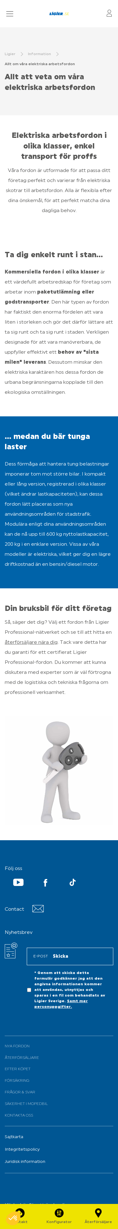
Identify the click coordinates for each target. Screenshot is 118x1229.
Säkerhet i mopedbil (26, 1104)
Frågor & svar (20, 1092)
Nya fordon (17, 1046)
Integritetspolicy (22, 1149)
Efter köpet (18, 1069)
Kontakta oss (19, 1115)
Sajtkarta (14, 1137)
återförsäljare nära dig (31, 642)
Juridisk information (25, 1161)
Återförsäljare (22, 1058)
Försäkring (17, 1081)
